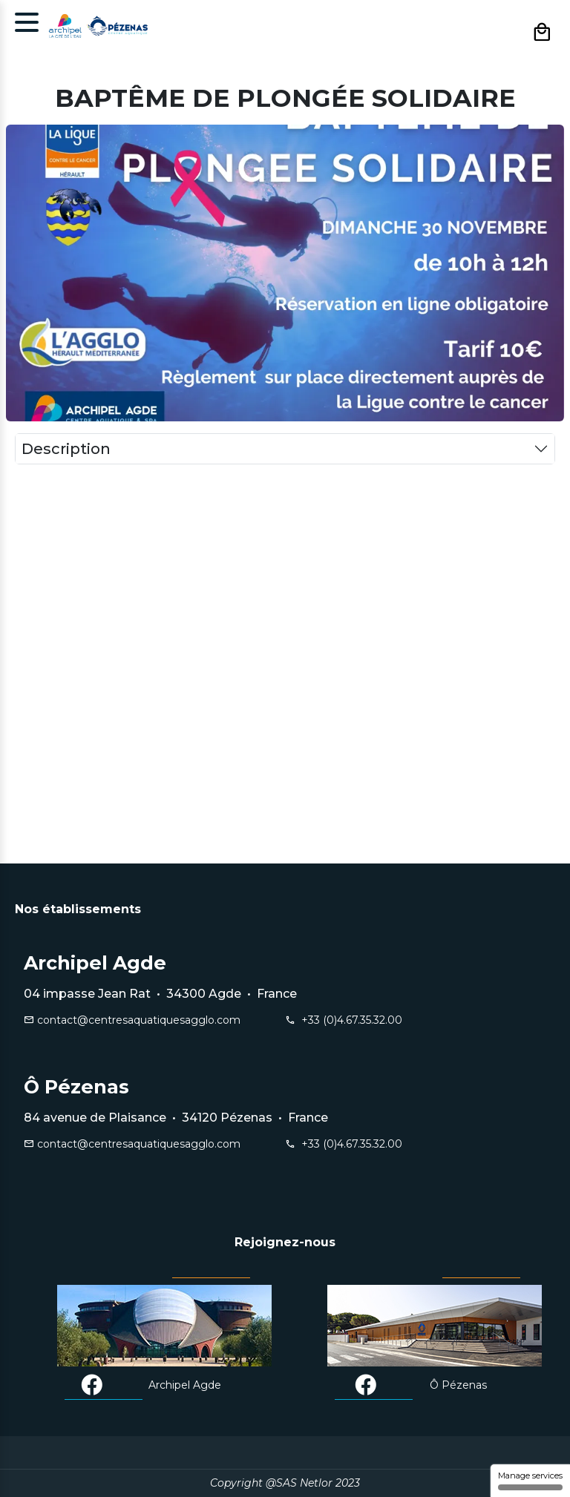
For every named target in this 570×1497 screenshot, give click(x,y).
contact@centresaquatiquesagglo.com (137, 1020)
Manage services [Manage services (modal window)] (530, 1480)
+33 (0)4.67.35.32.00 (348, 1020)
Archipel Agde (150, 1385)
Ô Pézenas (420, 1385)
